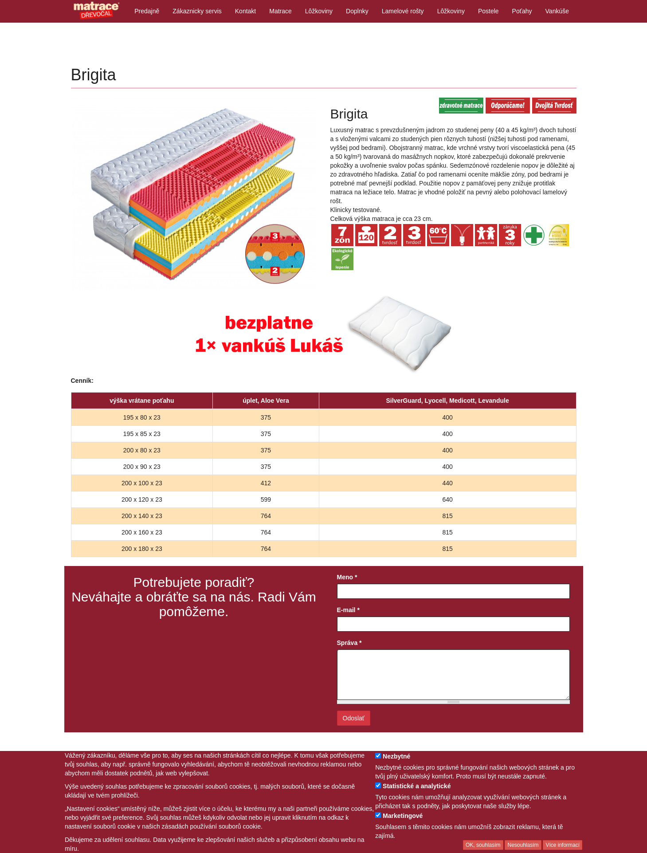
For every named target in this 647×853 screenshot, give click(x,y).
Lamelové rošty (403, 11)
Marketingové (403, 821)
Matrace (280, 11)
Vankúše (557, 11)
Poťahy (522, 11)
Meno (347, 577)
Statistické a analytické (417, 791)
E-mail (348, 609)
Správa (349, 642)
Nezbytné (396, 762)
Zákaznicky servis (197, 11)
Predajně (146, 11)
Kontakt (245, 11)
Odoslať (354, 718)
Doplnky (357, 11)
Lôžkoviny (319, 11)
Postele (488, 11)
